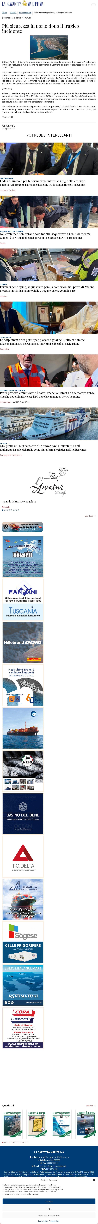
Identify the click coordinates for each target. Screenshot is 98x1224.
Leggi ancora (49, 504)
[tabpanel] (49, 504)
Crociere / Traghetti (8, 190)
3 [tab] (7, 510)
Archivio (89, 1105)
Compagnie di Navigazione (11, 455)
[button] (94, 1180)
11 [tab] (25, 1142)
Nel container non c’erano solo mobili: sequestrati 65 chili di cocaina (45, 234)
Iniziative (3, 296)
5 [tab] (11, 510)
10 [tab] (23, 1142)
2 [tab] (5, 510)
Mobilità (13, 12)
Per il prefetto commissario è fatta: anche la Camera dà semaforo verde (47, 393)
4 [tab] (9, 510)
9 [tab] (20, 1142)
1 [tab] (2, 510)
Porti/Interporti (25, 12)
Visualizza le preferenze (49, 1215)
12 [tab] (27, 1142)
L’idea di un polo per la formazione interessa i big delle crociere (42, 181)
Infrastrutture (5, 402)
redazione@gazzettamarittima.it (53, 1166)
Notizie (3, 243)
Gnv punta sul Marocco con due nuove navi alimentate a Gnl (40, 446)
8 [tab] (18, 510)
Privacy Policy (54, 1221)
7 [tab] (16, 510)
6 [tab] (14, 510)
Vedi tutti (89, 516)
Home (4, 12)
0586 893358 (54, 1160)
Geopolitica (4, 349)
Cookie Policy (43, 1221)
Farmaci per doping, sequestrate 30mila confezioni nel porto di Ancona (47, 287)
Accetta (49, 1201)
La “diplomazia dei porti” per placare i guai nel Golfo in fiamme (42, 340)
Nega (49, 1208)
